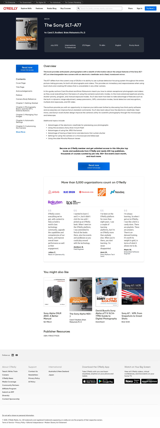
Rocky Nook (134, 45)
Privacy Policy (34, 378)
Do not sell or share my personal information (18, 415)
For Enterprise (10, 2)
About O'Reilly (9, 367)
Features (39, 8)
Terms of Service (8, 423)
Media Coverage (9, 382)
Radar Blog (51, 8)
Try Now (150, 8)
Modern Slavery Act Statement (56, 423)
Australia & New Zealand (59, 371)
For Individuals (55, 2)
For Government (25, 2)
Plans (130, 8)
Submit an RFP (8, 392)
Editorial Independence (35, 423)
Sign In (139, 8)
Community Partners (10, 385)
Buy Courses (66, 8)
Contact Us (33, 371)
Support (32, 367)
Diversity (5, 395)
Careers (5, 375)
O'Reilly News (7, 378)
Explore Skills (26, 8)
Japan (51, 375)
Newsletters (33, 375)
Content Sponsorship (11, 399)
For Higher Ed (41, 2)
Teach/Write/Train (10, 371)
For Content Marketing (73, 2)
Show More (20, 132)
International (55, 367)
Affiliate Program (9, 388)
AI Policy (31, 382)
